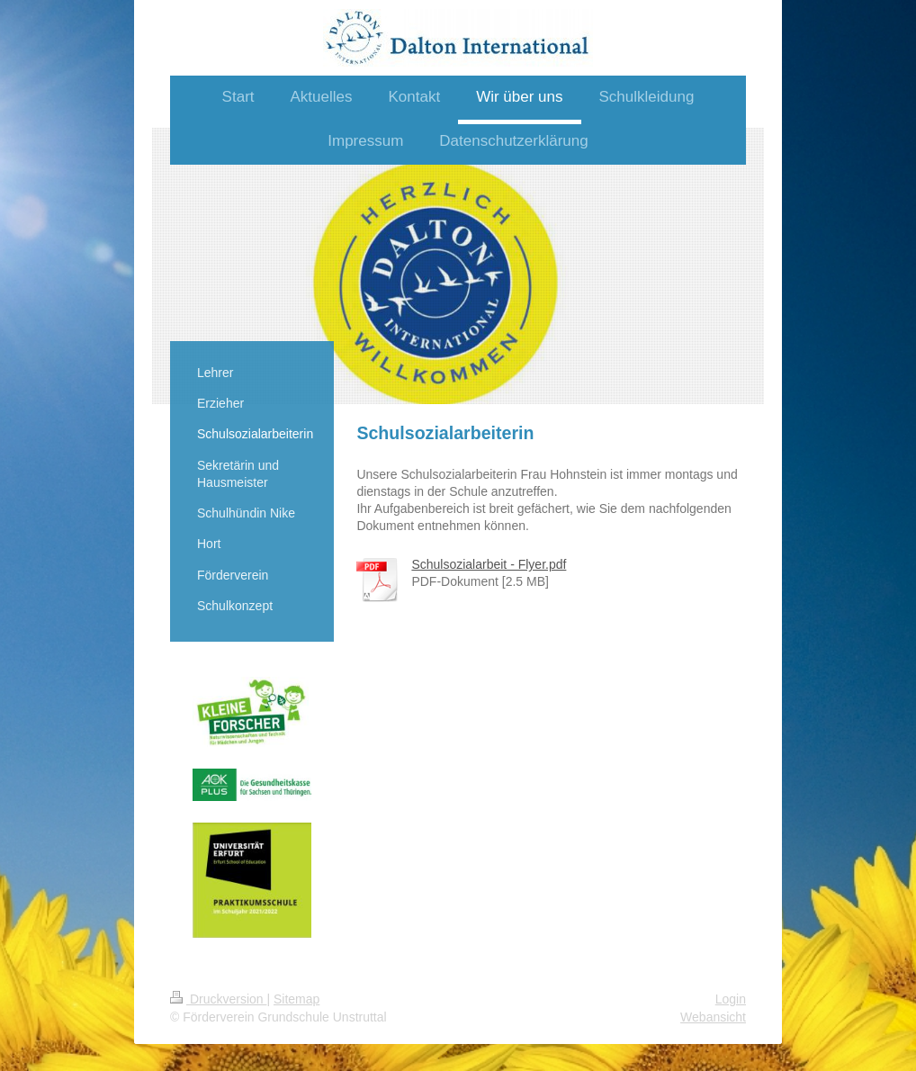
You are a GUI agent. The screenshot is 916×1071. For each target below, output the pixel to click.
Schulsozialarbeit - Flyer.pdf (488, 564)
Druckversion (218, 999)
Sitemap (296, 999)
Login (730, 999)
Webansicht (713, 1017)
